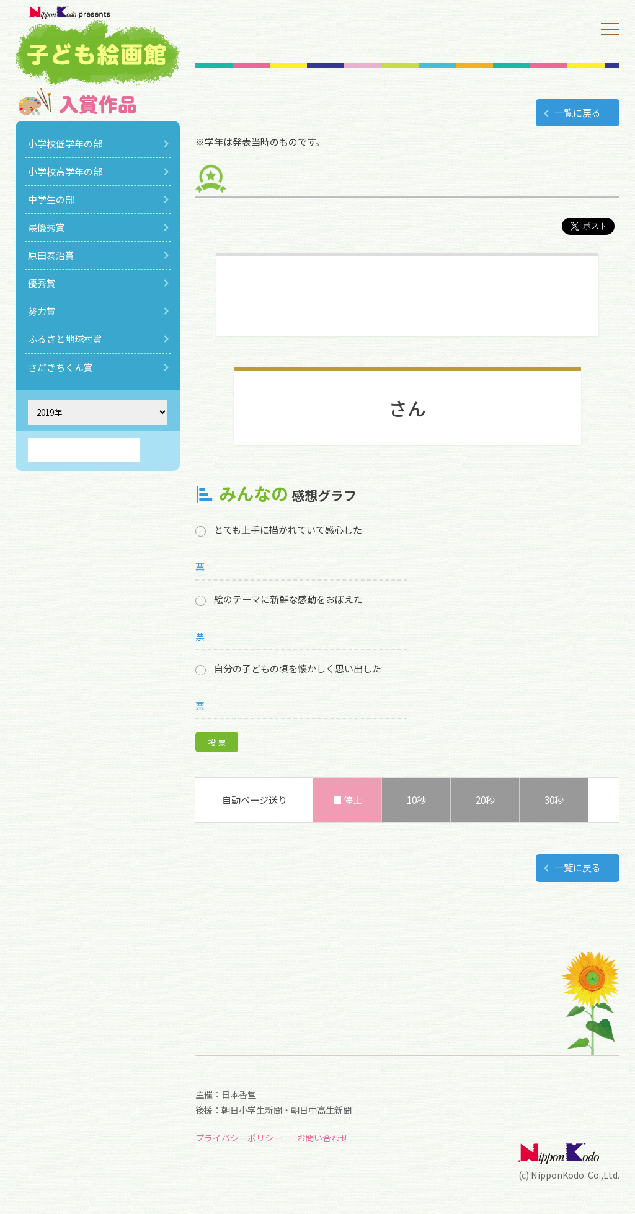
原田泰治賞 (51, 255)
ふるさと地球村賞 (65, 338)
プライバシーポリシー (238, 1138)
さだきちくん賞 (60, 367)
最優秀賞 (46, 227)
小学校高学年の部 (65, 171)
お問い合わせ (322, 1138)
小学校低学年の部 (65, 143)
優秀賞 (42, 282)
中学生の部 (51, 199)
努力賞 (42, 310)
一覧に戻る (577, 112)
